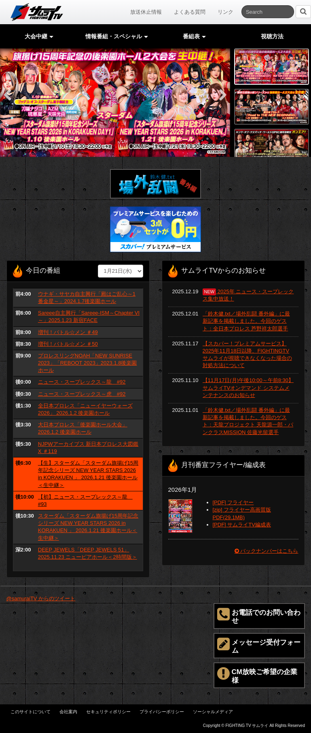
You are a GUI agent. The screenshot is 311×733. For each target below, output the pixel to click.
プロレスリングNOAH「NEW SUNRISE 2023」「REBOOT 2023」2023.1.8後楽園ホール (87, 363)
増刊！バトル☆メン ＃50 (68, 344)
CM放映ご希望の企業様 (257, 675)
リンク (225, 12)
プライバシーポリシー (162, 711)
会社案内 (68, 711)
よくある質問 (189, 12)
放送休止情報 (146, 12)
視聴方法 (272, 36)
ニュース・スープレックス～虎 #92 (82, 394)
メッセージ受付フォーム (258, 645)
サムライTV (37, 12)
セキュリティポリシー (108, 711)
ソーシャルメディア (213, 711)
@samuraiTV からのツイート (41, 598)
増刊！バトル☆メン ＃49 (68, 332)
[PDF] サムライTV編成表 (242, 525)
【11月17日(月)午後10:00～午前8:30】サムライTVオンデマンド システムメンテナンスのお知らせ (248, 387)
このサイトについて (31, 711)
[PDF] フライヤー (233, 502)
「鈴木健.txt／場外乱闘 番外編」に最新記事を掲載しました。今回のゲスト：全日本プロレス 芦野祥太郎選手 (246, 321)
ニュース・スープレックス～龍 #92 (82, 382)
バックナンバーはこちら (266, 551)
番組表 (194, 36)
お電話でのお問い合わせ (258, 615)
